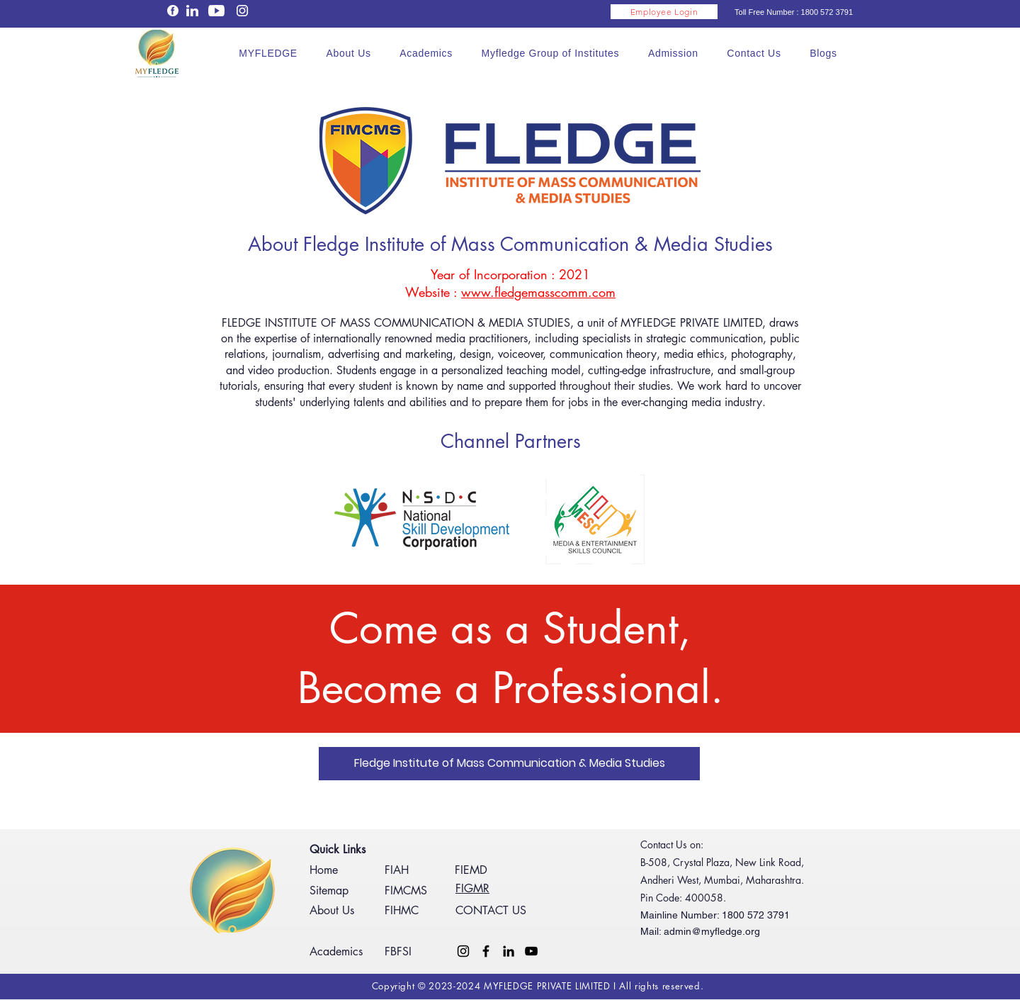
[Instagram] (463, 951)
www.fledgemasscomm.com (538, 291)
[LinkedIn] (508, 951)
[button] (348, 53)
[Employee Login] (664, 12)
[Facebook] (486, 951)
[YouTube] (531, 951)
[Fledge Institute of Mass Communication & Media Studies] (509, 763)
